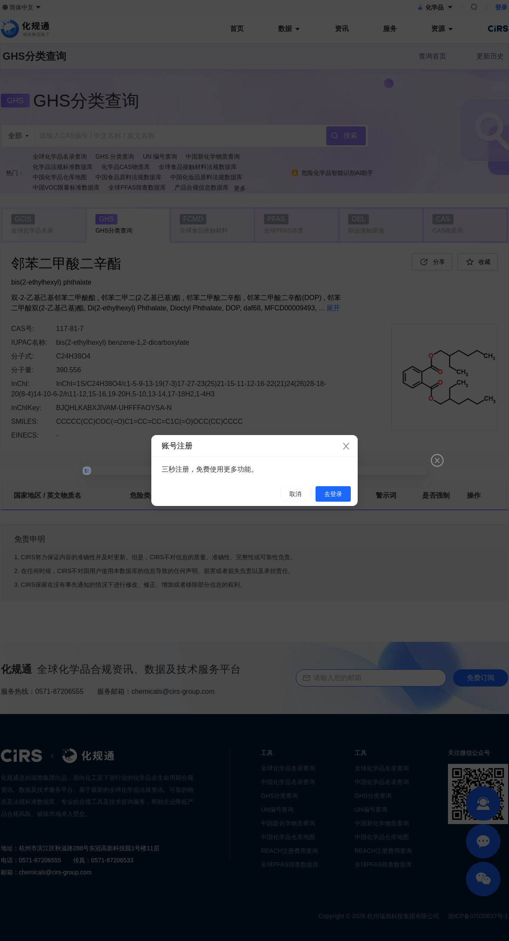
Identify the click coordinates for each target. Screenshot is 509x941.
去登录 (333, 493)
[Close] (346, 446)
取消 (295, 493)
